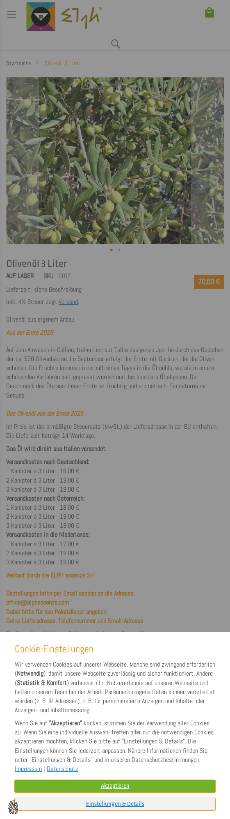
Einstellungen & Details (115, 804)
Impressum (28, 769)
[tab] (115, 804)
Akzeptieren (115, 785)
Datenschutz (62, 769)
